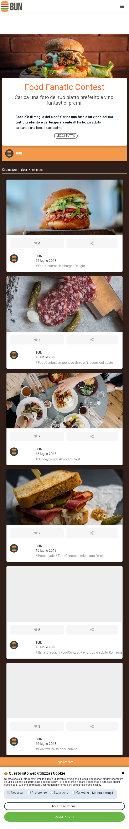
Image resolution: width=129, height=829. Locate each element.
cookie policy (93, 784)
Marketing (82, 792)
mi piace (37, 169)
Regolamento (64, 762)
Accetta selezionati (64, 806)
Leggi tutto (66, 136)
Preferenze (39, 792)
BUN (19, 153)
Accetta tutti (64, 816)
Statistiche (61, 792)
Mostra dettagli (102, 793)
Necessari (17, 792)
